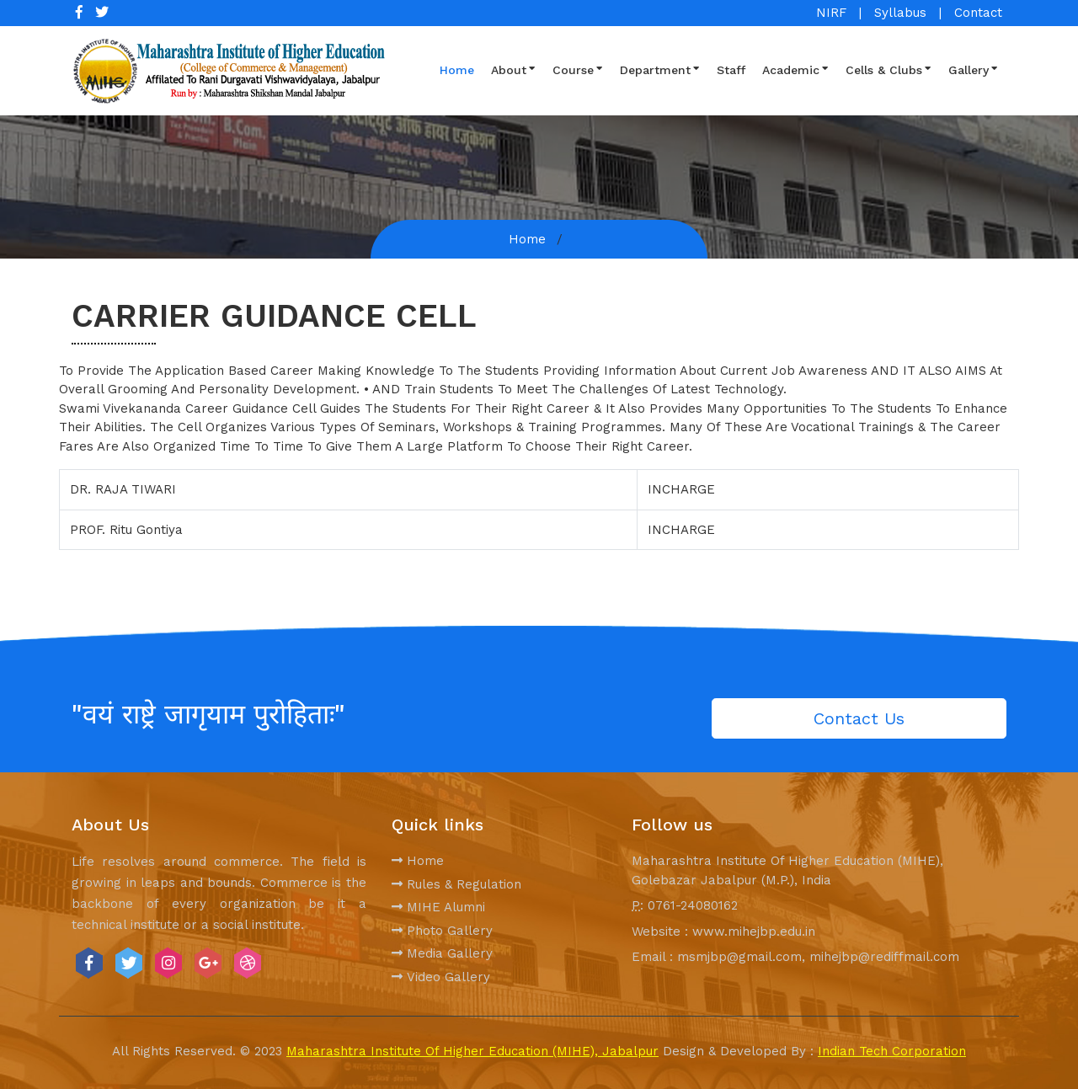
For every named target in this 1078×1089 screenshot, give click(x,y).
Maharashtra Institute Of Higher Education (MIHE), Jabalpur (472, 1051)
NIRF (831, 12)
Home (457, 70)
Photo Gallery (442, 930)
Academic (795, 69)
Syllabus (900, 12)
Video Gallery (441, 977)
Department (660, 69)
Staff (731, 70)
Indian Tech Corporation (892, 1051)
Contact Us (859, 718)
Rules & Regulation (456, 884)
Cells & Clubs (888, 69)
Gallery (973, 69)
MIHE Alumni (438, 907)
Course (577, 69)
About (513, 69)
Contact (978, 12)
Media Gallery (442, 953)
